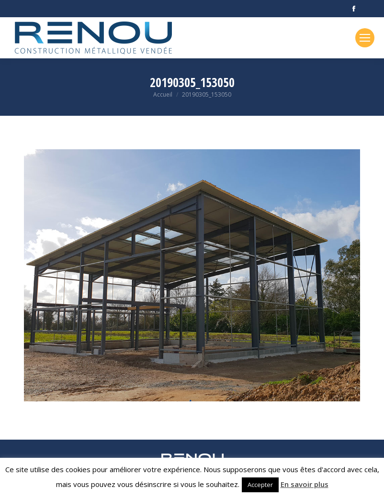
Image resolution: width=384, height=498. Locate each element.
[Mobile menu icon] (364, 37)
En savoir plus (304, 484)
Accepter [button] (260, 484)
